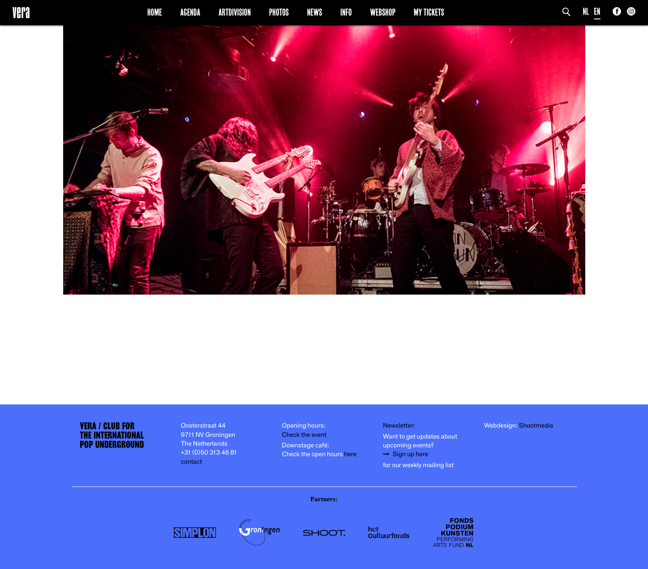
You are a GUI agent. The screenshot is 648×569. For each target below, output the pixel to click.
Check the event (304, 435)
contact (191, 461)
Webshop (382, 12)
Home (154, 12)
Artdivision (235, 12)
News (314, 12)
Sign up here (410, 454)
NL (586, 11)
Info (346, 12)
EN (597, 11)
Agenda (190, 12)
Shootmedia (536, 425)
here (350, 454)
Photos (279, 12)
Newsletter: (399, 425)
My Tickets (429, 12)
